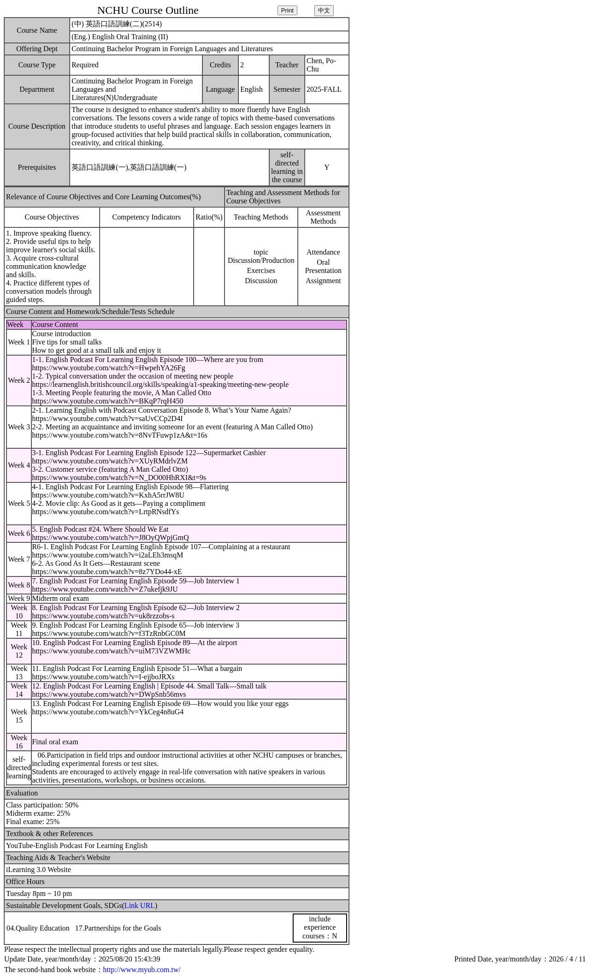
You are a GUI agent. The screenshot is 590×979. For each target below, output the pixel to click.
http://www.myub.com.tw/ (142, 969)
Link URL (139, 905)
